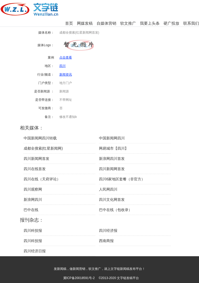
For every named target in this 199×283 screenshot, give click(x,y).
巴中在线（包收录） (115, 210)
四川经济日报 (35, 251)
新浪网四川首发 (112, 158)
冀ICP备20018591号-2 (79, 278)
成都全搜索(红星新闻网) (43, 148)
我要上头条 (150, 23)
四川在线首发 (35, 169)
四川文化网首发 (112, 199)
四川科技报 (33, 230)
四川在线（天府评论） (42, 179)
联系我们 (191, 23)
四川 (62, 66)
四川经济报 (108, 230)
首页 (69, 23)
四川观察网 (33, 189)
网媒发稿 (85, 23)
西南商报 (106, 241)
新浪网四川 (33, 199)
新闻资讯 (65, 74)
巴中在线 (31, 210)
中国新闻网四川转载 (40, 138)
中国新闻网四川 (112, 138)
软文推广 (128, 23)
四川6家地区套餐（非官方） (122, 179)
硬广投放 (171, 23)
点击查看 (65, 57)
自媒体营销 (106, 23)
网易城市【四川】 (113, 148)
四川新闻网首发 (36, 158)
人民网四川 (108, 189)
